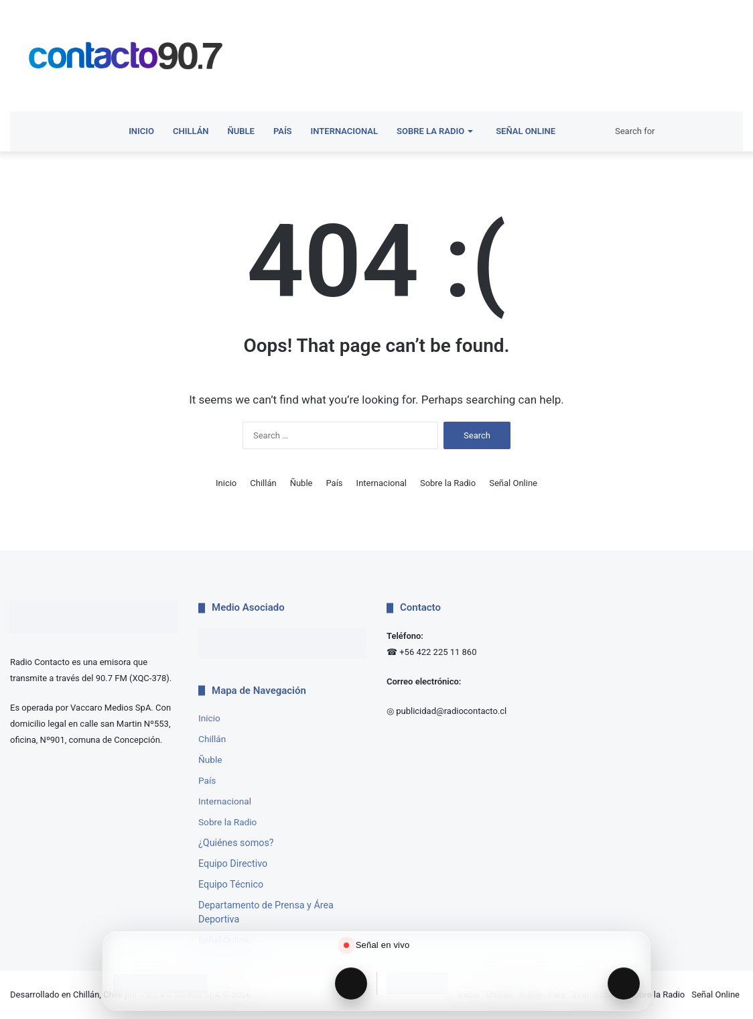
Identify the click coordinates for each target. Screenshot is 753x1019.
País (282, 131)
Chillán (191, 131)
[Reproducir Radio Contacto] (351, 983)
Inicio (141, 131)
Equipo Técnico (230, 884)
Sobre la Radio (430, 131)
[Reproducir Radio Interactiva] (624, 983)
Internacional (344, 131)
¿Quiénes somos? (236, 842)
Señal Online (522, 131)
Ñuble (241, 131)
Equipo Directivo (232, 863)
